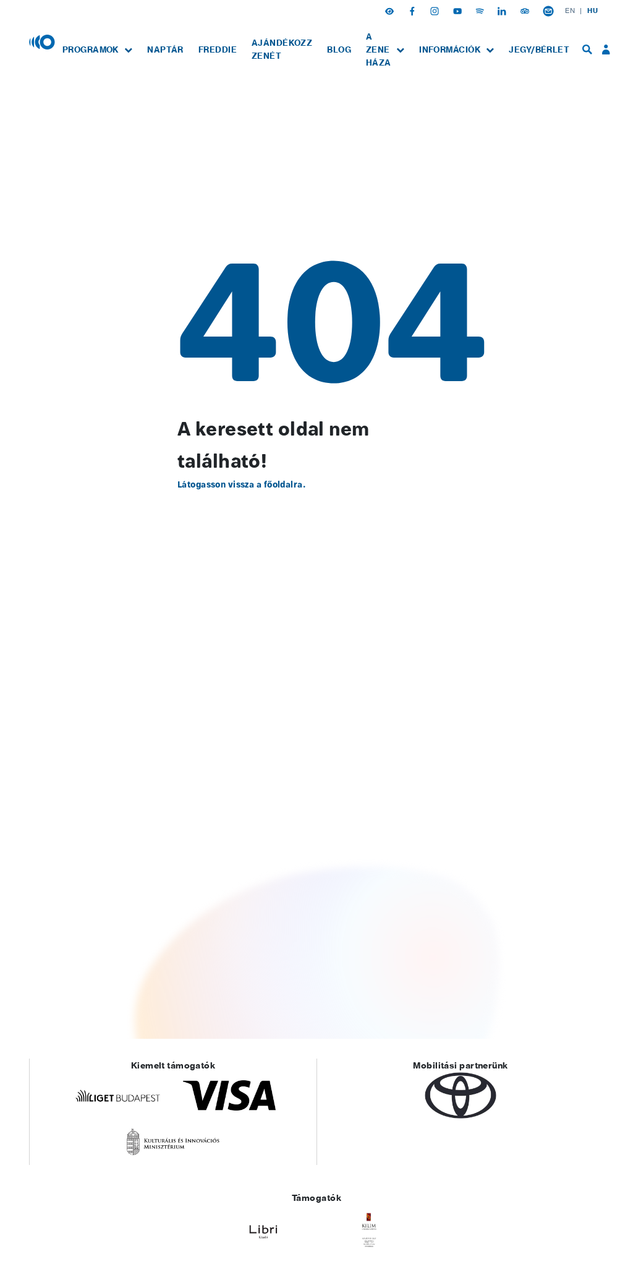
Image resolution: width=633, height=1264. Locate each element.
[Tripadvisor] (526, 10)
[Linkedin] (503, 10)
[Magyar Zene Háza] (42, 41)
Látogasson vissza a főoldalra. (241, 484)
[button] (390, 10)
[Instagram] (435, 10)
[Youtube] (458, 10)
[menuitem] (97, 49)
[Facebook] (413, 10)
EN (570, 10)
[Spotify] (480, 10)
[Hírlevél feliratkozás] (548, 10)
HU (592, 10)
